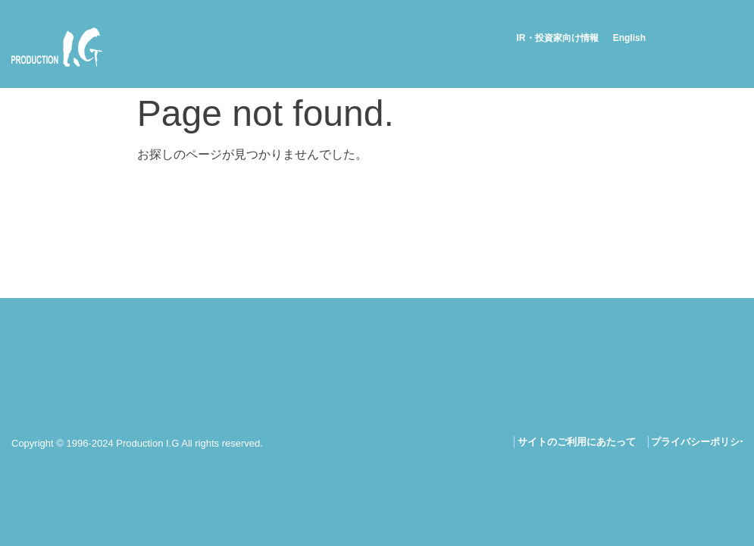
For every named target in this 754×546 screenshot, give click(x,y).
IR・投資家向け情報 (558, 38)
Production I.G (56, 47)
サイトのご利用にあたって (577, 441)
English (629, 38)
